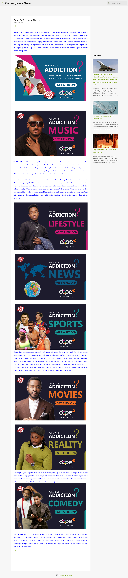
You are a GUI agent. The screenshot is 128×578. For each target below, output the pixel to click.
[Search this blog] (117, 3)
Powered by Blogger (64, 575)
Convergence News (18, 3)
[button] (15, 26)
